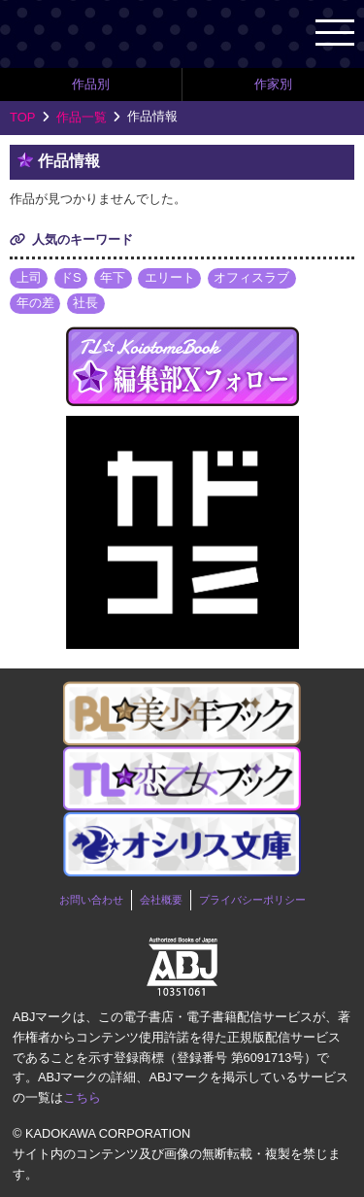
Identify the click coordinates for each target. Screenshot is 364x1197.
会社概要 (161, 900)
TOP (23, 117)
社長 (85, 302)
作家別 (273, 84)
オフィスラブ (251, 277)
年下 (112, 277)
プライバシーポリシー (252, 900)
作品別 (91, 84)
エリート (170, 277)
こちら (82, 1097)
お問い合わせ (91, 900)
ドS (71, 277)
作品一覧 (81, 117)
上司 (29, 277)
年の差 (35, 302)
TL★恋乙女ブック (116, 34)
